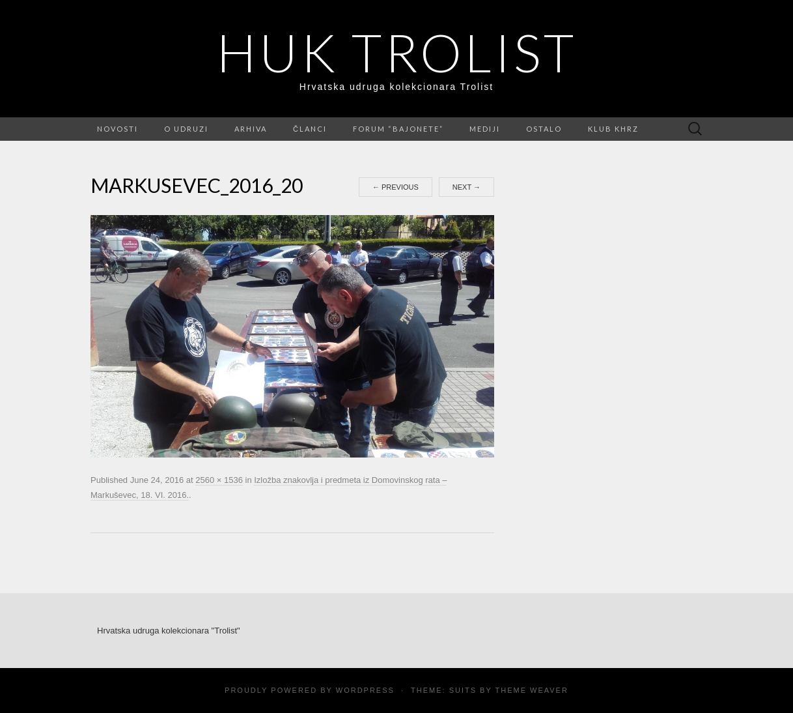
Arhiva (250, 128)
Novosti (117, 128)
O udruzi (186, 128)
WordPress (365, 690)
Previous (395, 187)
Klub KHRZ (613, 128)
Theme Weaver (531, 690)
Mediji (484, 128)
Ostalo (544, 128)
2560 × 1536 (219, 480)
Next (466, 187)
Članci (310, 128)
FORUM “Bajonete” (398, 128)
